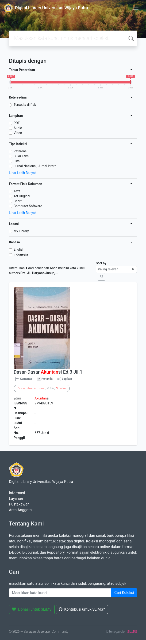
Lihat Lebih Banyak (22, 173)
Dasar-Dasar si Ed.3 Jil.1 (48, 372)
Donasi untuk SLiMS (32, 609)
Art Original (22, 196)
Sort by (101, 263)
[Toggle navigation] (135, 7)
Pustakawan (19, 504)
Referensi (20, 151)
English (19, 249)
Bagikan (64, 379)
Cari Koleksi (124, 592)
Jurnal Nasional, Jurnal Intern (35, 166)
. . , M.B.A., (42, 388)
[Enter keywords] (60, 592)
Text (17, 191)
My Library (21, 231)
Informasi (17, 493)
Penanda (47, 378)
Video (18, 133)
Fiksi (17, 161)
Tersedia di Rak (25, 105)
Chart (18, 201)
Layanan (16, 498)
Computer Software (28, 206)
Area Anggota (20, 510)
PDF (17, 123)
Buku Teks (21, 156)
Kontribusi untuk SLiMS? (82, 609)
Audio (18, 128)
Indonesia (21, 254)
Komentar (23, 379)
